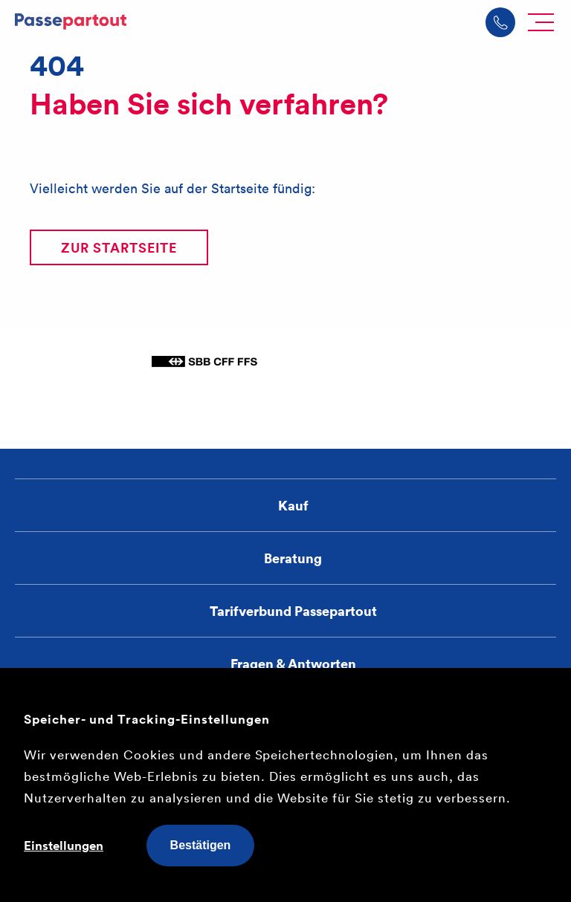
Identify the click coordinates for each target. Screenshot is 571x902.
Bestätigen (200, 845)
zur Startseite (119, 247)
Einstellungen (63, 845)
